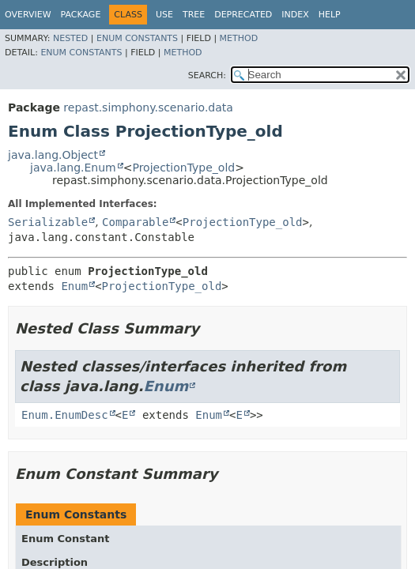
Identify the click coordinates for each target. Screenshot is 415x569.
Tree (194, 14)
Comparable (135, 222)
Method (239, 38)
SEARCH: (207, 75)
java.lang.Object (53, 155)
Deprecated (243, 14)
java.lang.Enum (73, 167)
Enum (74, 286)
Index (294, 14)
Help (330, 14)
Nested (70, 38)
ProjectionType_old (183, 167)
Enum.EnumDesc (64, 415)
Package (81, 14)
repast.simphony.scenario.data (148, 107)
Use (164, 14)
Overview (28, 14)
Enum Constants (137, 38)
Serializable (48, 222)
